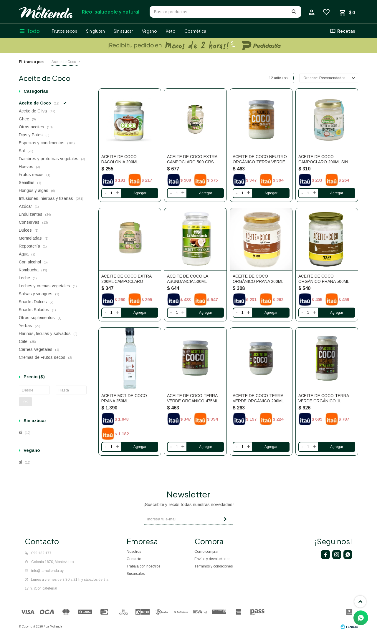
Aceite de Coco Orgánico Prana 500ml (323, 279)
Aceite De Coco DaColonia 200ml (119, 159)
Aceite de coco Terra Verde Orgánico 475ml (192, 398)
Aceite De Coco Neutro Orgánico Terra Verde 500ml (260, 159)
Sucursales (136, 574)
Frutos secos (64, 31)
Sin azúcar (123, 31)
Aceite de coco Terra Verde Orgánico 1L (323, 398)
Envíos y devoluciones (212, 559)
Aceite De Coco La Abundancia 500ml (187, 279)
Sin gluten (95, 31)
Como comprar (206, 552)
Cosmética (195, 31)
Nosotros (134, 552)
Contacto (134, 559)
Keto (171, 31)
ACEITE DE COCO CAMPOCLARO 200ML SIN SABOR (323, 159)
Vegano (149, 31)
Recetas (346, 31)
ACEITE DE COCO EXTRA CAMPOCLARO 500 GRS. (192, 159)
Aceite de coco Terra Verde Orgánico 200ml (258, 398)
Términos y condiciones (213, 566)
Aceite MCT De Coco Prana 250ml (124, 398)
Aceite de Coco (64, 62)
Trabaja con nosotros (143, 566)
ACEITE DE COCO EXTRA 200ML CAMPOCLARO (126, 279)
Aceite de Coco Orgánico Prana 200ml (258, 279)
